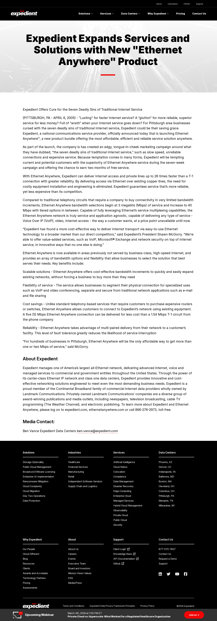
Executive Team (77, 563)
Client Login (121, 549)
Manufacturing (76, 471)
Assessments (30, 587)
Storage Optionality (33, 462)
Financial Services (78, 466)
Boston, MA (165, 481)
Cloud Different (31, 553)
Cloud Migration (31, 491)
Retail (71, 476)
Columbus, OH (166, 491)
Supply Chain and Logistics (82, 486)
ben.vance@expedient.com (97, 431)
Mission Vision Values (79, 573)
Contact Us (199, 13)
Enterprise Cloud (122, 495)
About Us (73, 549)
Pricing (180, 13)
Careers (72, 553)
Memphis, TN (166, 500)
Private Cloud (120, 515)
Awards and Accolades (35, 573)
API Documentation (126, 558)
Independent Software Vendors (85, 481)
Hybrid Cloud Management (127, 505)
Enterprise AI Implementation (38, 476)
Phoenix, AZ (165, 462)
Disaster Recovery (123, 486)
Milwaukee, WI (167, 505)
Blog (25, 558)
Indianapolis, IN (167, 471)
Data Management (123, 481)
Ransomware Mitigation (35, 481)
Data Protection (31, 500)
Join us (194, 615)
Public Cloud (120, 519)
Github (118, 563)
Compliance (119, 476)
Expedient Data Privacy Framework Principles (112, 606)
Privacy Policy (147, 606)
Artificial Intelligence (124, 462)
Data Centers (130, 13)
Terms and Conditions (73, 606)
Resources (29, 563)
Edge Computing (122, 491)
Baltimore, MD (166, 476)
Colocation (119, 471)
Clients (26, 568)
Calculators (173, 4)
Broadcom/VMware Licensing (39, 471)
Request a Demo (168, 558)
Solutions (86, 13)
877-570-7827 (167, 549)
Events (72, 558)
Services (107, 13)
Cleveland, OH (166, 486)
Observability (120, 510)
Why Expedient (158, 13)
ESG (70, 578)
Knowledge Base (124, 553)
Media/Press (75, 582)
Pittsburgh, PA (166, 495)
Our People (29, 549)
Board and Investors (79, 568)
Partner (187, 4)
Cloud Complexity (32, 486)
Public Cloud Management (37, 466)
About (159, 4)
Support (199, 4)
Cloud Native (120, 466)
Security (117, 524)
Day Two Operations (34, 495)
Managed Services (123, 500)
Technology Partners (34, 578)
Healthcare (74, 462)
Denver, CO (165, 466)
